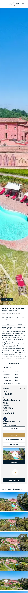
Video (7, 299)
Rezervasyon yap (14, 428)
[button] (20, 388)
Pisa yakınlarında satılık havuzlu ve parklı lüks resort (12, 314)
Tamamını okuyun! (14, 363)
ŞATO (10, 313)
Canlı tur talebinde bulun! (14, 440)
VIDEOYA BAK (14, 462)
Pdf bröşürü (14, 445)
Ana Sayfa (4, 313)
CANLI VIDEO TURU (14, 480)
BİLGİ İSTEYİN (14, 435)
